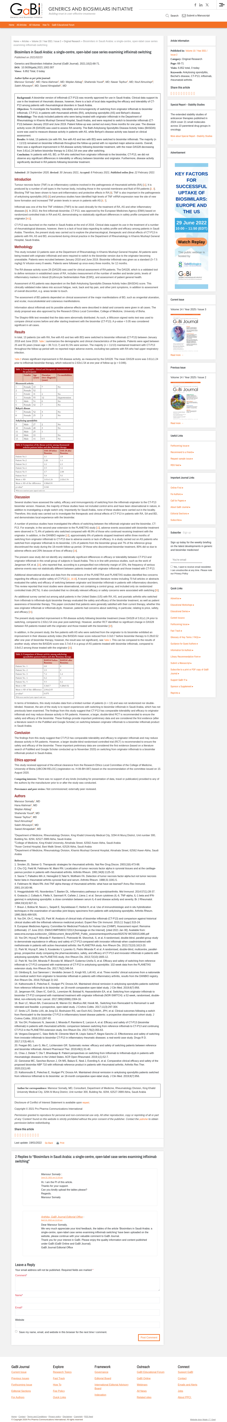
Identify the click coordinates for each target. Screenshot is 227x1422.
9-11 (28, 218)
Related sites (144, 1397)
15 (39, 564)
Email (18, 1307)
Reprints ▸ (175, 693)
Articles (25, 41)
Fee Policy (59, 1391)
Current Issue (18, 1372)
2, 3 (152, 188)
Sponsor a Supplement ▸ (182, 686)
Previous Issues (20, 1378)
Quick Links (59, 1397)
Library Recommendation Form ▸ (186, 656)
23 (70, 647)
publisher (144, 1119)
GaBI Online (144, 1378)
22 (110, 626)
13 (67, 535)
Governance (101, 1372)
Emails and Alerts (187, 1384)
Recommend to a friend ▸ (182, 452)
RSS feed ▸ (176, 465)
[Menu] (222, 4)
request (85, 1102)
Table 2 (18, 359)
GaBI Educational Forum (63, 24)
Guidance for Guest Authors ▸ (184, 643)
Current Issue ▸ (178, 617)
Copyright (78, 1416)
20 (157, 590)
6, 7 (104, 200)
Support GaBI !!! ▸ (179, 680)
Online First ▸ (177, 487)
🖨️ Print (60, 1143)
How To (46, 24)
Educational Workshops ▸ (182, 604)
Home (11, 24)
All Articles (22, 24)
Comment (20, 1275)
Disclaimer (67, 1416)
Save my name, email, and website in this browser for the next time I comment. (63, 1332)
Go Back (49, 1143)
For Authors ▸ (177, 494)
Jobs (180, 1391)
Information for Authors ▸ (182, 650)
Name (18, 1295)
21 (30, 612)
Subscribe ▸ (176, 520)
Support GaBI (185, 1372)
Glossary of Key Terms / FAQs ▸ (186, 637)
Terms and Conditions (37, 1416)
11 (144, 184)
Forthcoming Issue (21, 1384)
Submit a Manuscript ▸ (181, 663)
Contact (182, 1378)
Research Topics (62, 1372)
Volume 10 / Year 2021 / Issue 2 (46, 41)
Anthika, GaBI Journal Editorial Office (62, 1217)
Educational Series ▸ (180, 611)
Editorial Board (103, 1378)
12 (98, 527)
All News (142, 1391)
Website (19, 1320)
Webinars (142, 1384)
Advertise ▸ (176, 598)
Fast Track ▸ (176, 630)
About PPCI (185, 1397)
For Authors (17, 1397)
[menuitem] (11, 25)
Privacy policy (55, 1416)
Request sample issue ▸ (182, 458)
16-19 (73, 578)
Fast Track (59, 1378)
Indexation (100, 1394)
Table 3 (107, 640)
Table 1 (42, 341)
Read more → (177, 355)
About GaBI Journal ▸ (180, 507)
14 (75, 550)
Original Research (72, 41)
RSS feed (88, 1416)
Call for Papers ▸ (178, 500)
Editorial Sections (21, 1391)
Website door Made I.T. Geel (203, 1419)
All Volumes (34, 24)
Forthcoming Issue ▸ (180, 445)
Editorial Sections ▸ (180, 513)
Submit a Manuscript (196, 15)
